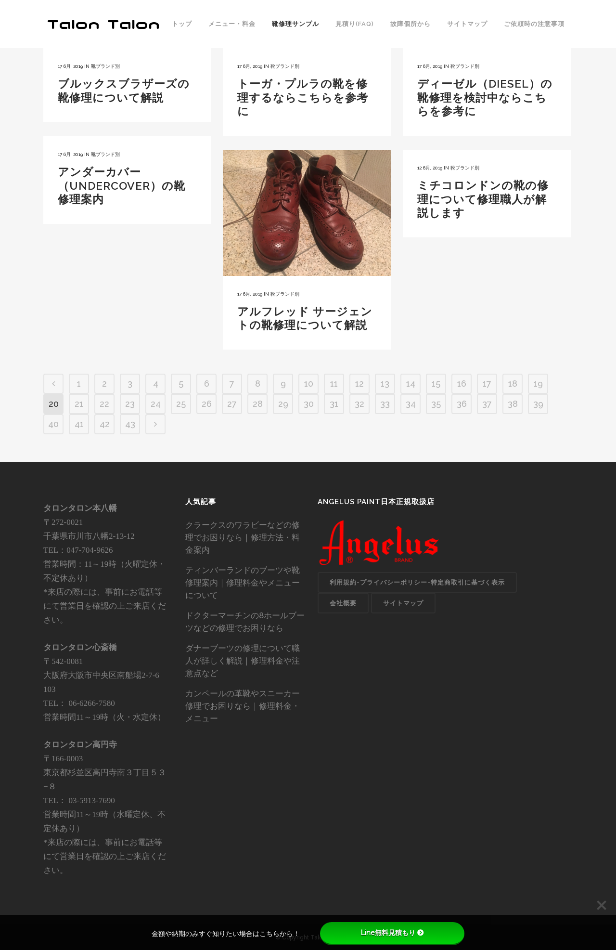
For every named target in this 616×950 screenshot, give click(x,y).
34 (411, 404)
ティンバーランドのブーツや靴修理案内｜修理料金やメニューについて (242, 582)
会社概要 (343, 603)
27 (232, 404)
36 (462, 404)
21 (79, 404)
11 (334, 383)
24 (156, 404)
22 (104, 404)
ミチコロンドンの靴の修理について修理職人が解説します (483, 199)
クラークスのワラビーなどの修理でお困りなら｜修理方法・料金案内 (242, 537)
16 (461, 383)
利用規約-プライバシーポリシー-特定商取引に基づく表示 (417, 582)
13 (385, 383)
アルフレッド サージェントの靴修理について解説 (304, 318)
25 (181, 404)
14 (410, 383)
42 (105, 424)
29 (283, 404)
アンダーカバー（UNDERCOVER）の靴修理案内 (121, 185)
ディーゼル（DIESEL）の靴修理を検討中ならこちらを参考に (484, 97)
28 (258, 404)
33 (385, 404)
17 (487, 383)
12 (359, 383)
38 (513, 404)
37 (487, 404)
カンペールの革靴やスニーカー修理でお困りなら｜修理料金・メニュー (242, 706)
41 (79, 424)
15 (436, 383)
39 (538, 404)
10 (308, 383)
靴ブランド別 (105, 66)
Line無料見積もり (392, 932)
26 (207, 404)
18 (512, 383)
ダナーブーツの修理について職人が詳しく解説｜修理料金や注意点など (242, 660)
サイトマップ (403, 603)
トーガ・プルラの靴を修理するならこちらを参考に (302, 97)
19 (538, 383)
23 (130, 404)
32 (359, 404)
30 (309, 404)
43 (130, 424)
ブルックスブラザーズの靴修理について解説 (124, 90)
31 (334, 404)
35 (436, 404)
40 (53, 424)
